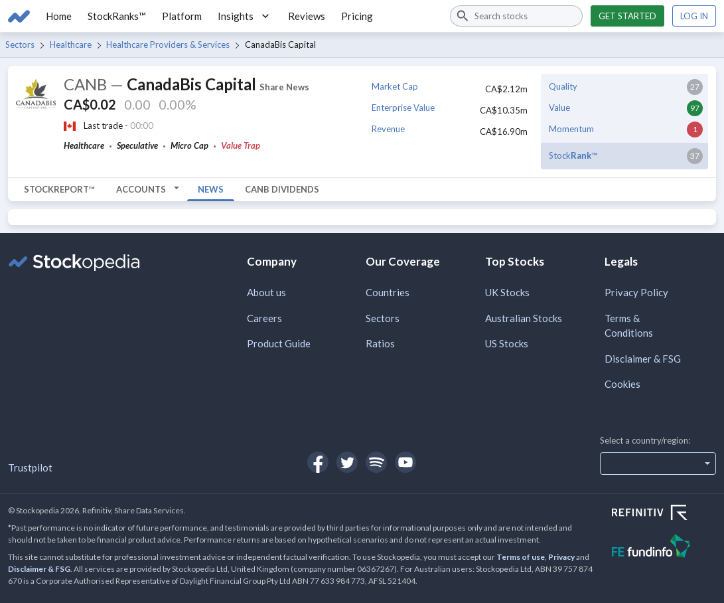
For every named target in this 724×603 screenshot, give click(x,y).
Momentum (571, 129)
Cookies (622, 384)
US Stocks (506, 343)
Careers (264, 318)
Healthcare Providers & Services (168, 44)
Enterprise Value (403, 107)
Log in (694, 16)
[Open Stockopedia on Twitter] (347, 462)
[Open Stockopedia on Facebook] (317, 462)
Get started (627, 16)
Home (59, 16)
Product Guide (279, 343)
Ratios (380, 343)
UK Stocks (507, 292)
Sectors (20, 44)
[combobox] (516, 16)
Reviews (306, 16)
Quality (563, 86)
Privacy (561, 557)
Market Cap (395, 86)
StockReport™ (59, 189)
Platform (182, 16)
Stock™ (573, 155)
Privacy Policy (636, 292)
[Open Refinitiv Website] (664, 514)
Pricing (357, 16)
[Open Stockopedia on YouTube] (405, 462)
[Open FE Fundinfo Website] (664, 547)
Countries (387, 292)
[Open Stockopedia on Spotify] (376, 462)
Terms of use (520, 557)
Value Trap (240, 145)
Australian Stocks (523, 318)
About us (266, 292)
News (211, 189)
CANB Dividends (282, 189)
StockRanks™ (117, 16)
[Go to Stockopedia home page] (19, 16)
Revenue (388, 129)
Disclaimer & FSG (643, 359)
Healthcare (71, 44)
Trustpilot (30, 468)
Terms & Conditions (629, 325)
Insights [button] (245, 16)
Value (559, 107)
